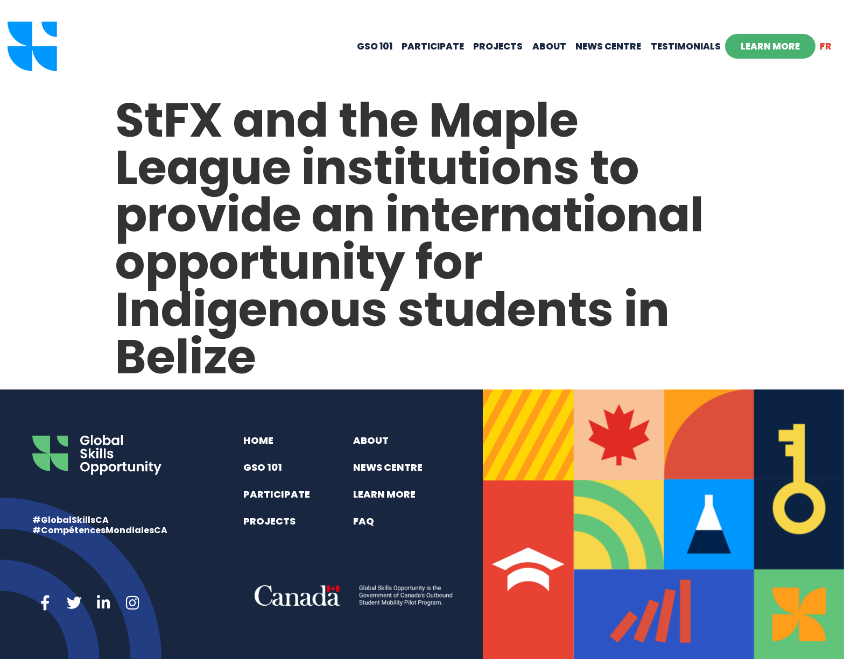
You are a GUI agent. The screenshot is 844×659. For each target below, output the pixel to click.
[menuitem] (825, 46)
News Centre (608, 46)
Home (258, 440)
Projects (498, 46)
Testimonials (686, 46)
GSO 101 (374, 46)
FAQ (363, 521)
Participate (433, 46)
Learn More (770, 46)
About (549, 46)
